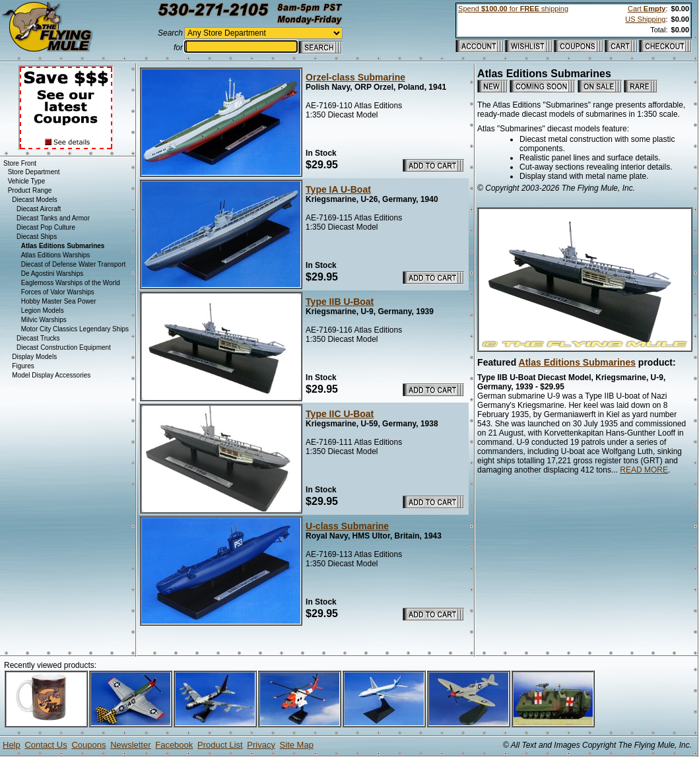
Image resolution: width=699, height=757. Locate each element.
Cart (646, 9)
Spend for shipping (513, 9)
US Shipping (645, 19)
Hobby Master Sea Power (58, 301)
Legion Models (42, 310)
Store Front (19, 163)
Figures (23, 366)
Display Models (34, 356)
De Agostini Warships (52, 273)
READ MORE (644, 470)
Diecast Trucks (38, 338)
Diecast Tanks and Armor (53, 218)
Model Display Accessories (51, 375)
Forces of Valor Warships (57, 292)
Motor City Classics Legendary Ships (75, 329)
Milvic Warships (44, 319)
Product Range (30, 190)
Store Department (34, 172)
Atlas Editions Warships (55, 255)
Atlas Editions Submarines (577, 362)
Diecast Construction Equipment (64, 347)
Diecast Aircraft (39, 209)
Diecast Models (34, 199)
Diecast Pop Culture (46, 227)
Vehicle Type (27, 181)
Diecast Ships (37, 236)
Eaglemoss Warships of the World (70, 282)
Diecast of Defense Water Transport (73, 264)
